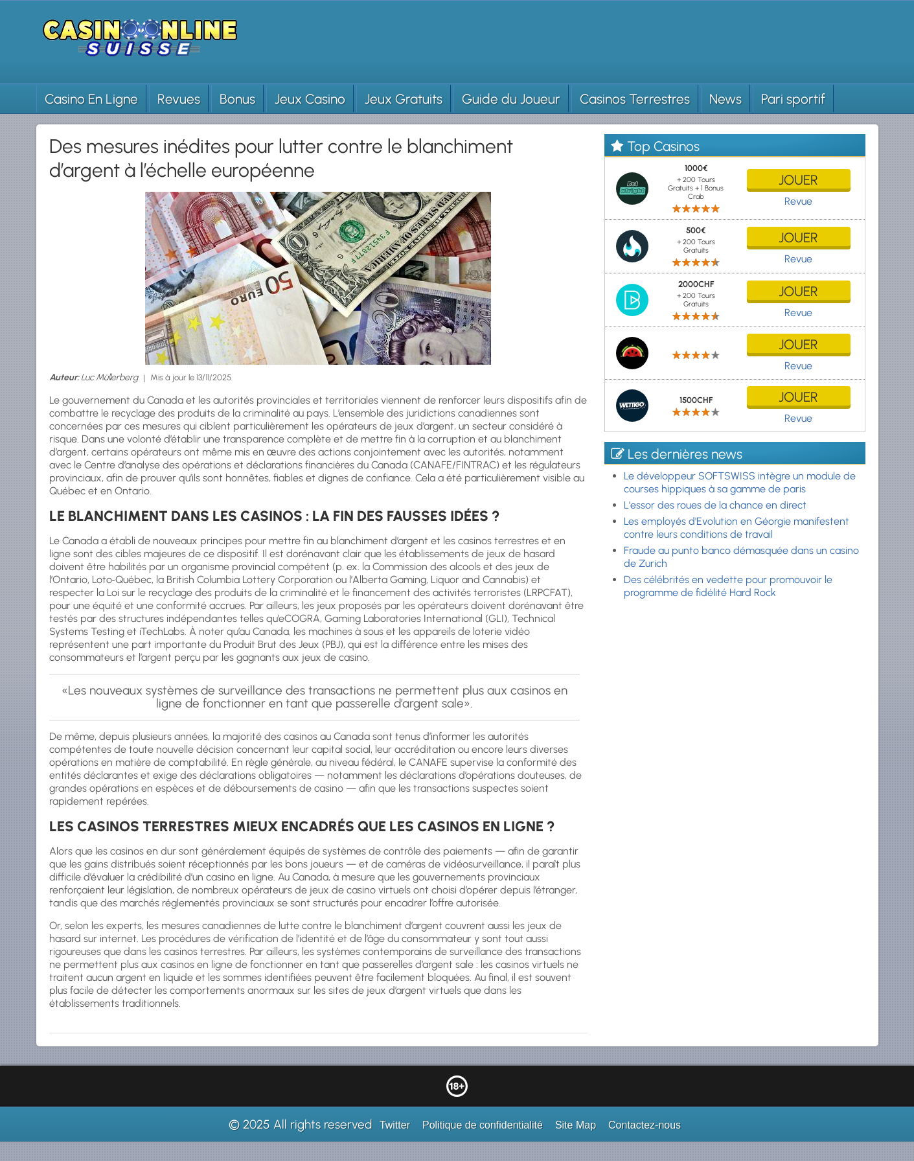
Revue (798, 201)
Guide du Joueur (511, 99)
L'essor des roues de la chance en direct (715, 505)
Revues (178, 99)
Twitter (395, 1125)
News (725, 99)
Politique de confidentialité (482, 1125)
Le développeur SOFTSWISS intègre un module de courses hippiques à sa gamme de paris (740, 482)
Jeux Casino (310, 99)
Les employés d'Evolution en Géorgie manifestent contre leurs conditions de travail (736, 527)
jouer (798, 180)
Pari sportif (793, 99)
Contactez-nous (644, 1125)
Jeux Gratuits (403, 99)
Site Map (575, 1125)
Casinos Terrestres (635, 99)
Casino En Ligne (91, 99)
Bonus (237, 99)
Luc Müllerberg (109, 377)
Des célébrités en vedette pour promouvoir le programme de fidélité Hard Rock (728, 586)
